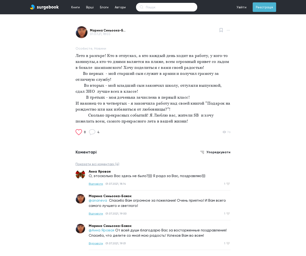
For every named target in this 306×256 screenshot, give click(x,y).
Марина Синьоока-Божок (108, 30)
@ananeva (98, 200)
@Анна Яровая (101, 230)
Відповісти (96, 183)
